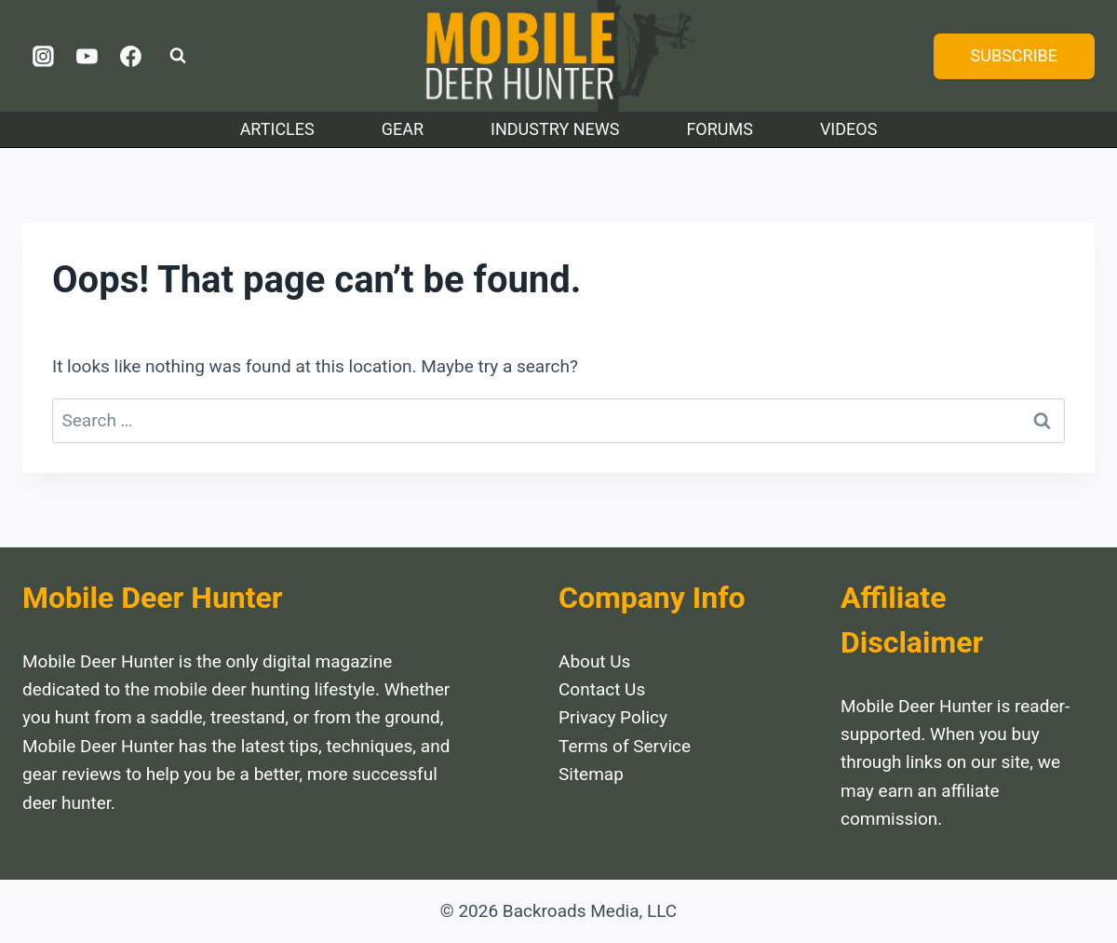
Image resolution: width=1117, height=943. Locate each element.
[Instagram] (43, 55)
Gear (403, 129)
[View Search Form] (178, 56)
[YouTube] (87, 55)
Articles (277, 129)
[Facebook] (130, 55)
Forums (719, 129)
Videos (848, 129)
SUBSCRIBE (1014, 55)
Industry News (555, 129)
